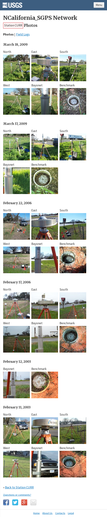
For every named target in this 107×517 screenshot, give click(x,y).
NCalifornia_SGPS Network (40, 17)
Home (36, 513)
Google (24, 502)
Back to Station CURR (19, 487)
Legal (71, 513)
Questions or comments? (17, 494)
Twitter (15, 502)
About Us (47, 513)
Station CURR (13, 25)
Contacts (60, 513)
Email (33, 502)
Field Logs (23, 34)
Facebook (6, 502)
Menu (99, 5)
